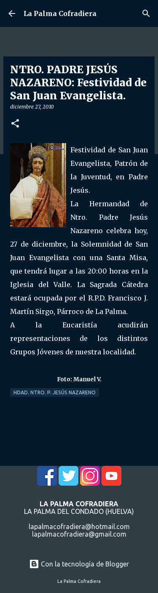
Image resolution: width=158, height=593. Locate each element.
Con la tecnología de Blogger (79, 564)
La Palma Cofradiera (60, 13)
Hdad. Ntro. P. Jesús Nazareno (54, 392)
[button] (15, 124)
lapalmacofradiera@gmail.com (79, 534)
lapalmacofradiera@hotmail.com (79, 526)
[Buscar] (146, 13)
